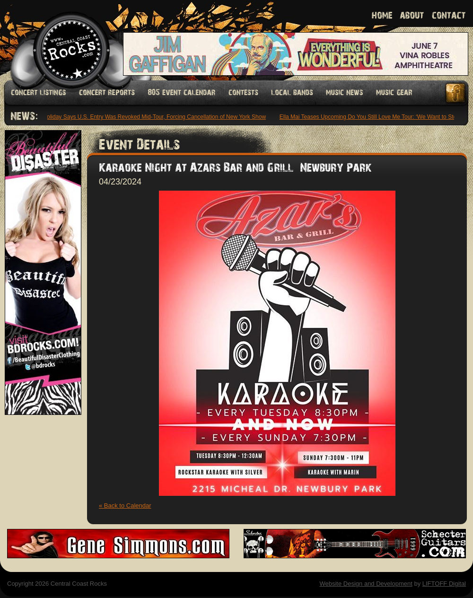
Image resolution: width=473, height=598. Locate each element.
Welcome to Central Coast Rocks (60, 40)
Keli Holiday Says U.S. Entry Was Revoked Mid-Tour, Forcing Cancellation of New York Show (150, 117)
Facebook (456, 93)
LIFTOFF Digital (444, 583)
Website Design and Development (365, 583)
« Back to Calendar (125, 505)
